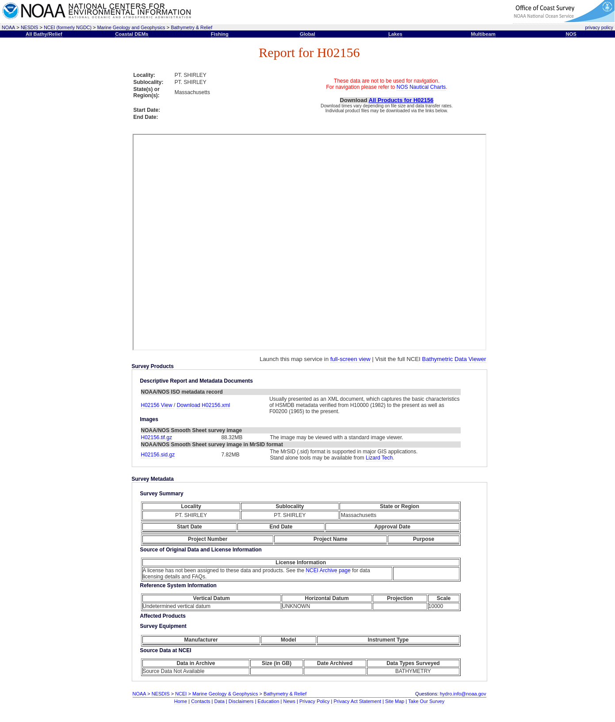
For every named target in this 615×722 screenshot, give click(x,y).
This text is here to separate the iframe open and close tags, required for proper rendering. (309, 242)
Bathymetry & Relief (191, 27)
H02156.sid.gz (158, 455)
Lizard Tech (379, 458)
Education (268, 701)
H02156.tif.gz (156, 437)
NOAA (8, 27)
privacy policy (599, 27)
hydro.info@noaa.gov (463, 693)
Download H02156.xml (203, 405)
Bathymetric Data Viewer (454, 359)
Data (219, 701)
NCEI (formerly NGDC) (68, 27)
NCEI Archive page (328, 570)
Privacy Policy (314, 701)
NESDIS (29, 27)
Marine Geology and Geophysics (131, 27)
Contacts (200, 701)
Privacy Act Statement (357, 701)
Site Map (394, 701)
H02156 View (157, 405)
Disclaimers (241, 701)
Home (180, 701)
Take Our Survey (426, 701)
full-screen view (350, 359)
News (289, 701)
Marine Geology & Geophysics (225, 693)
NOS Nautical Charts (421, 87)
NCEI (181, 693)
